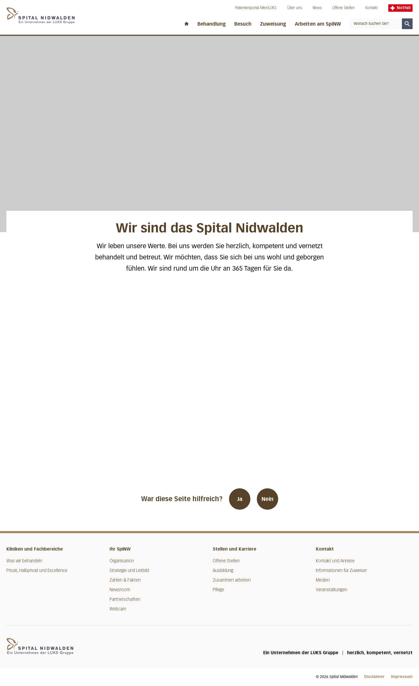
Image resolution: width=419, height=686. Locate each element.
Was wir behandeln (24, 560)
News (317, 8)
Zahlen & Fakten (125, 580)
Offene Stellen (343, 8)
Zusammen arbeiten (232, 580)
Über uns (294, 8)
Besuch (242, 24)
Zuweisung (273, 24)
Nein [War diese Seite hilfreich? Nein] (267, 499)
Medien (323, 580)
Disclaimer (374, 677)
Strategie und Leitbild (129, 570)
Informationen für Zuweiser (341, 570)
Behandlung (211, 24)
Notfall (400, 8)
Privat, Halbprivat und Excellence (36, 570)
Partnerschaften (125, 599)
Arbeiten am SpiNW (318, 24)
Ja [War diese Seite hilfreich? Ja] (239, 499)
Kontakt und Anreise (335, 560)
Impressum (402, 677)
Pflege (218, 589)
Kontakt (371, 8)
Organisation (122, 560)
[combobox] (376, 23)
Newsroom (120, 589)
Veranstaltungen (331, 589)
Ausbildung (223, 570)
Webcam (118, 608)
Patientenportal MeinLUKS (256, 8)
